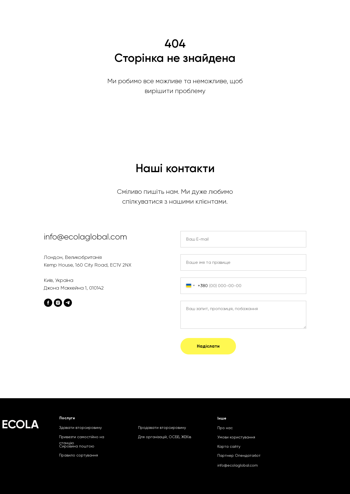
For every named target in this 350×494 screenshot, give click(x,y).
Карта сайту (228, 446)
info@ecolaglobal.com (237, 465)
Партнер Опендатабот (239, 455)
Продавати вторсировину (162, 427)
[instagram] (58, 303)
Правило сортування (78, 455)
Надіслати (208, 346)
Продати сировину (273, 13)
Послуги (67, 418)
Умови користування (236, 437)
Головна (91, 13)
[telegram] (68, 303)
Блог (309, 13)
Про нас (225, 428)
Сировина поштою (220, 13)
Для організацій (171, 13)
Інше (221, 418)
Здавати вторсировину (80, 427)
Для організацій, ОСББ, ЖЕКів (164, 437)
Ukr (334, 13)
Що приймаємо (126, 13)
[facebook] (48, 303)
